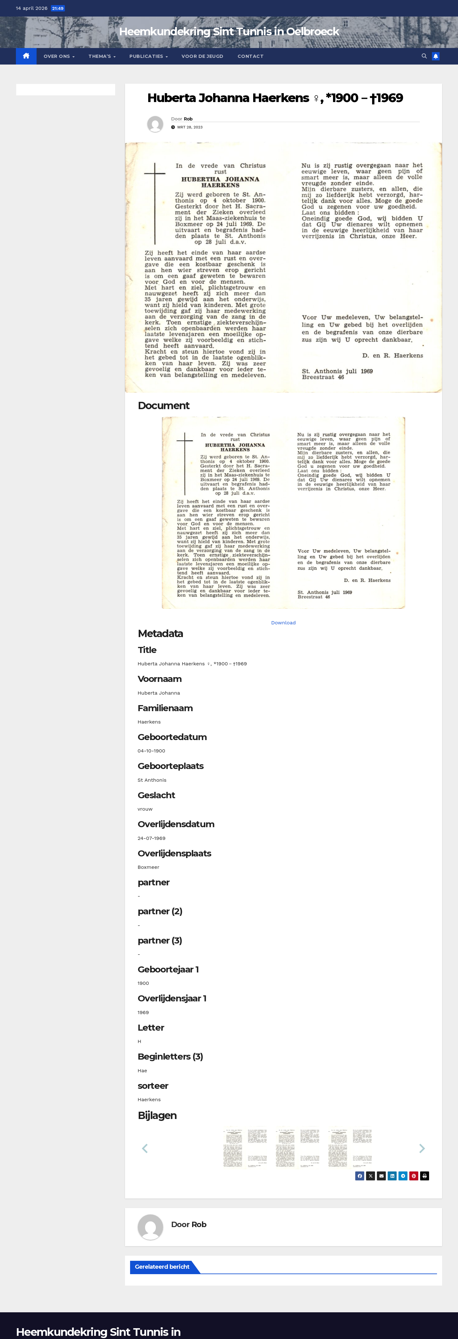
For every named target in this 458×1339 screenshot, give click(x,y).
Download (283, 623)
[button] (424, 56)
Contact (251, 56)
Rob (188, 119)
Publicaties (147, 56)
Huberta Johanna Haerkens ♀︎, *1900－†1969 (275, 97)
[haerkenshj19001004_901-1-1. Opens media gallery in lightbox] (284, 512)
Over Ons (58, 56)
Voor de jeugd (203, 56)
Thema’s (100, 56)
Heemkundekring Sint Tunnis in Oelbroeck (229, 31)
